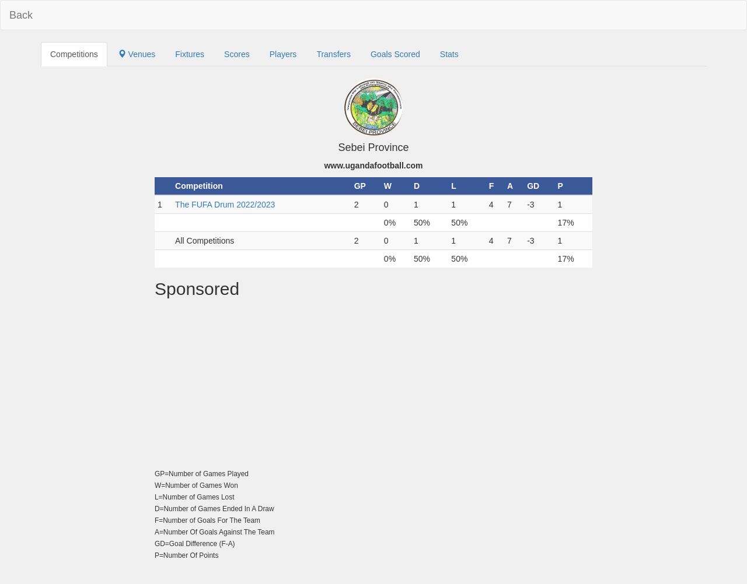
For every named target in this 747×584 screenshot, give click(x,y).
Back (21, 15)
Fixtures (189, 54)
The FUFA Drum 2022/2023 (225, 204)
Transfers (333, 54)
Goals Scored (395, 54)
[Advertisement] (373, 385)
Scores (237, 54)
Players (283, 54)
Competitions (74, 54)
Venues (137, 54)
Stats (449, 54)
